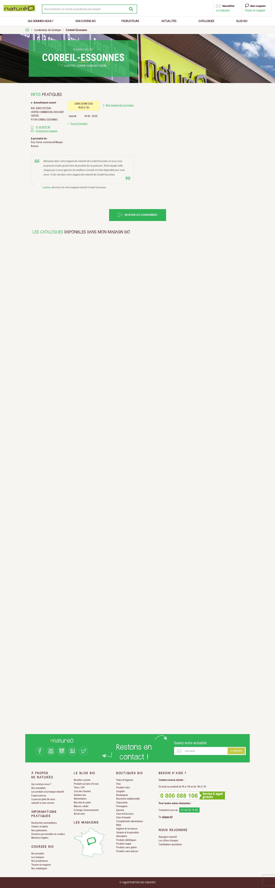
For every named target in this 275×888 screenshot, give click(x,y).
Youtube (50, 751)
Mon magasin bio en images (120, 105)
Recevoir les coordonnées (141, 214)
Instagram (61, 751)
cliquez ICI (167, 817)
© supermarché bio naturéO (137, 882)
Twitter (83, 751)
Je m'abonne (236, 751)
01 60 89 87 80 (43, 127)
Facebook (40, 751)
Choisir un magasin (255, 10)
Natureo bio (19, 8)
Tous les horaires (79, 123)
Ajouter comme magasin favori (85, 66)
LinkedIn (72, 751)
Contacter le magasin (46, 131)
